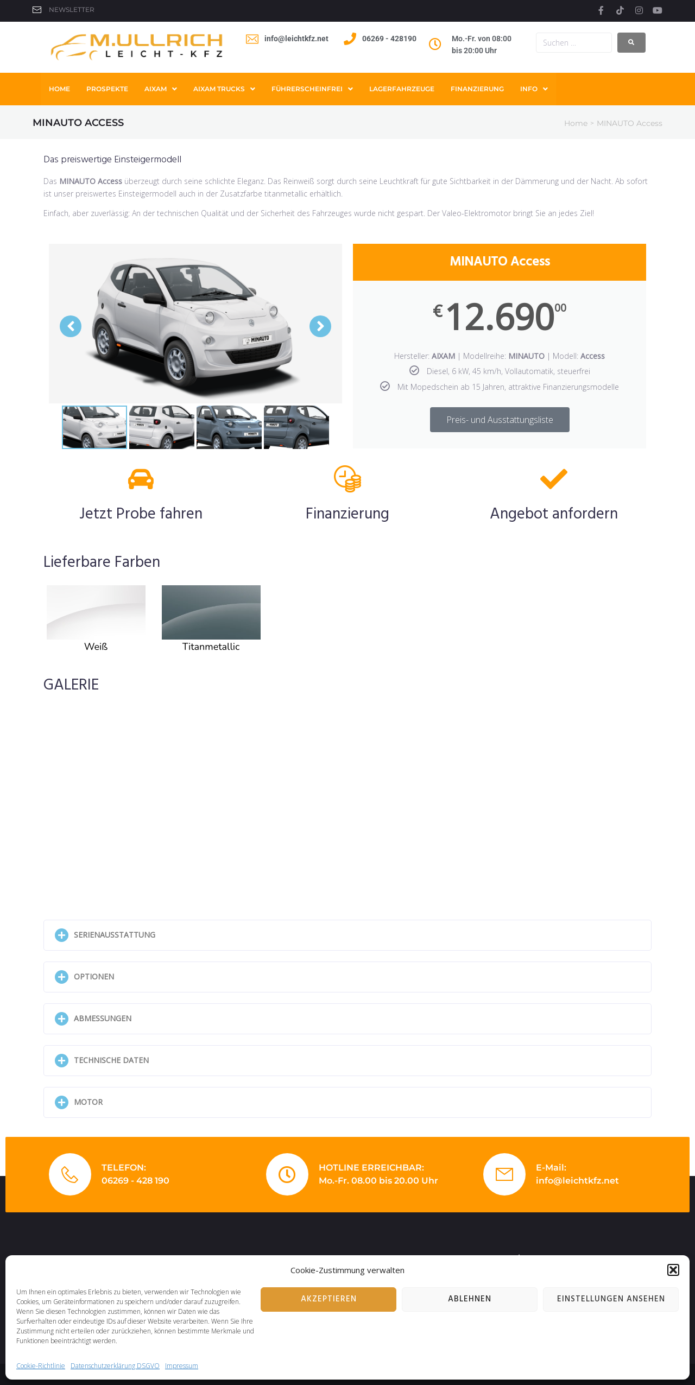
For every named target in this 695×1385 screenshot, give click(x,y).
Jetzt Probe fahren (141, 514)
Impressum (181, 1365)
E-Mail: (551, 1167)
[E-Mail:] (504, 1174)
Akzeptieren (329, 1299)
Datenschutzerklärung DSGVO (115, 1365)
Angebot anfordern (554, 514)
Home (575, 123)
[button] (673, 1269)
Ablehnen (469, 1299)
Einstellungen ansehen (611, 1299)
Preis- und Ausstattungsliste (499, 420)
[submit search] (631, 43)
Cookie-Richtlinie (40, 1365)
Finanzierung (347, 514)
